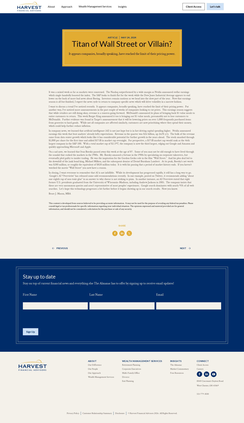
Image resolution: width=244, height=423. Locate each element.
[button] (51, 6)
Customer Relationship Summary (97, 413)
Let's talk (215, 6)
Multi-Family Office (131, 373)
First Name (30, 295)
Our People (93, 369)
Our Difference (94, 365)
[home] (29, 6)
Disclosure (119, 413)
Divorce (125, 377)
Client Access (193, 6)
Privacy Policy (73, 413)
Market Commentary (179, 369)
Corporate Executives (131, 369)
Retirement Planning (131, 365)
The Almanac (176, 365)
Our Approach (94, 373)
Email (160, 295)
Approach (66, 6)
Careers (200, 369)
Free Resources (177, 373)
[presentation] (47, 319)
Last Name (96, 295)
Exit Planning (128, 381)
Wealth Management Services (95, 6)
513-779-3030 (203, 394)
